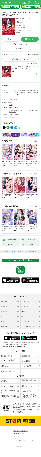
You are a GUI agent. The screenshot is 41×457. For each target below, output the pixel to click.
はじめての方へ (7, 356)
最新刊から (36, 63)
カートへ (12, 39)
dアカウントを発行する (20, 431)
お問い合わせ (5, 366)
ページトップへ (20, 441)
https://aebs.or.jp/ (18, 412)
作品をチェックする (21, 44)
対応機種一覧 (26, 356)
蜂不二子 (25, 18)
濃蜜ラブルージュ (13, 107)
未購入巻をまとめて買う (21, 59)
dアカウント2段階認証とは (8, 391)
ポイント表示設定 (27, 366)
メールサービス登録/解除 (8, 361)
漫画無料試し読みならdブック (8, 251)
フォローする (29, 19)
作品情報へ (19, 48)
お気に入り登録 (34, 54)
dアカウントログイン (7, 371)
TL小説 (10, 105)
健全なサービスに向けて (29, 386)
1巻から (30, 63)
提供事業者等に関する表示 (29, 381)
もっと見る (34, 141)
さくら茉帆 (19, 18)
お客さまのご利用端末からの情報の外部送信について (29, 396)
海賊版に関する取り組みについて (8, 397)
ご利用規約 (4, 381)
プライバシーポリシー (8, 386)
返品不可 (18, 32)
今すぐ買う (31, 39)
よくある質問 (26, 361)
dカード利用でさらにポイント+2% (23, 30)
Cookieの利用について (28, 391)
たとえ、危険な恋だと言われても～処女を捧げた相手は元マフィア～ (25, 67)
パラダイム (10, 102)
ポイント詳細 (20, 27)
